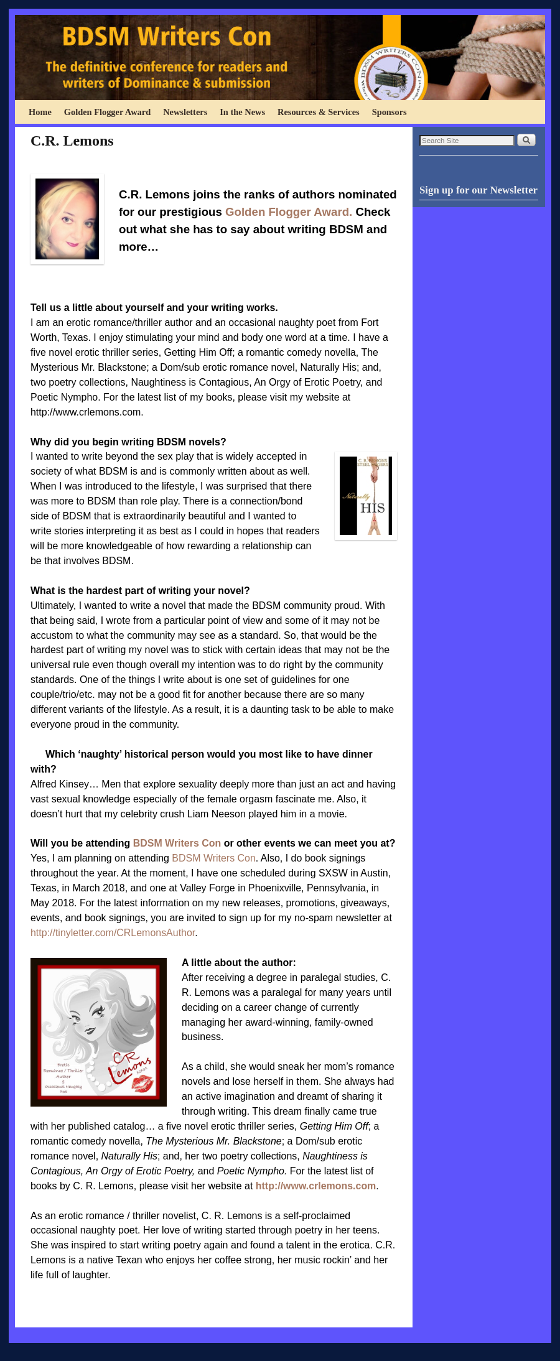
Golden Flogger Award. (288, 211)
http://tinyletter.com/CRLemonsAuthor (112, 932)
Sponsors (389, 112)
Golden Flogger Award (107, 112)
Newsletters (185, 112)
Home (40, 112)
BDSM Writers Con (177, 843)
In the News (242, 112)
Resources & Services (319, 112)
